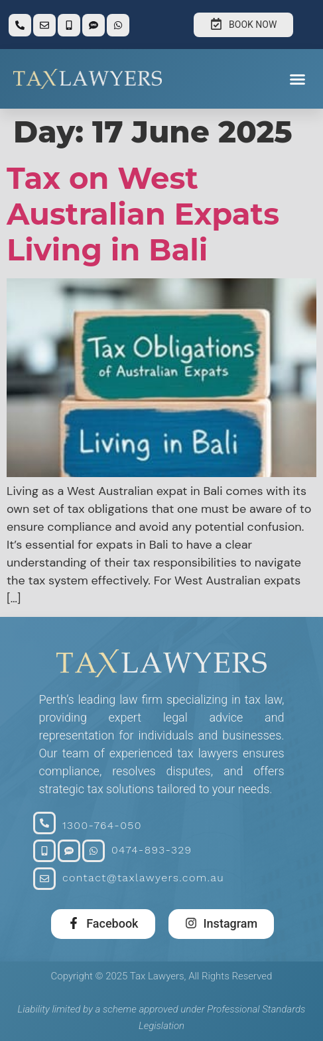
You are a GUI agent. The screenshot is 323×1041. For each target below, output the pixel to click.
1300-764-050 (102, 825)
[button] (297, 78)
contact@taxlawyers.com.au (143, 877)
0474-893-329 (151, 850)
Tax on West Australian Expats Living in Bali (143, 214)
